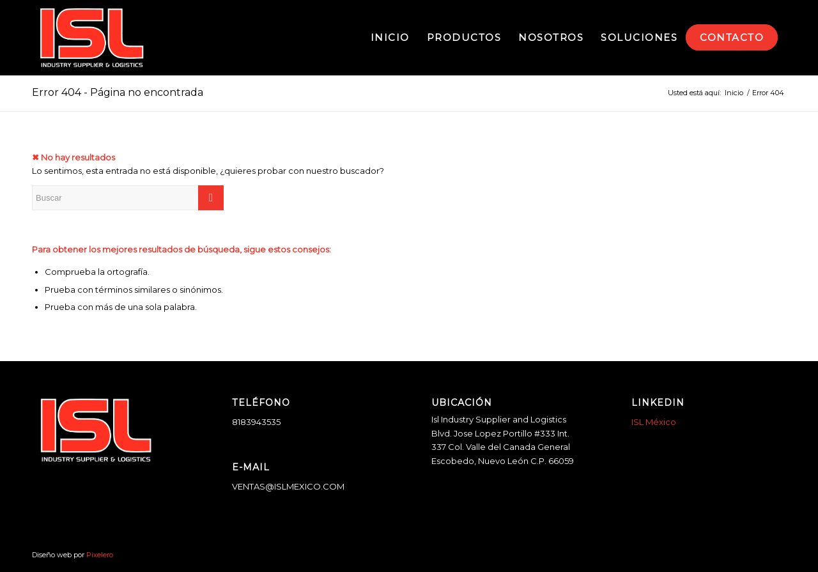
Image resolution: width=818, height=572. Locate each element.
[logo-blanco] (91, 38)
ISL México (653, 422)
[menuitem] (390, 38)
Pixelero (99, 554)
